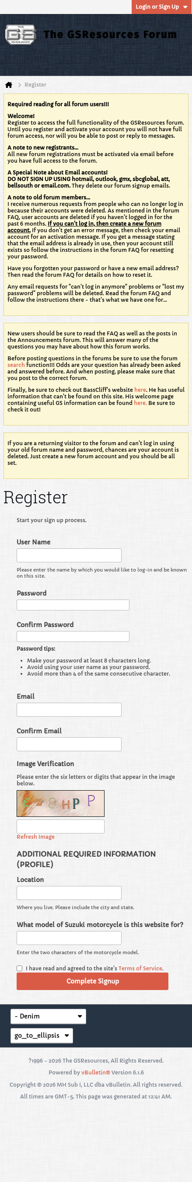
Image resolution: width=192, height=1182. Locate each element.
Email (26, 697)
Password (31, 593)
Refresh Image (36, 836)
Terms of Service (140, 968)
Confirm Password (45, 625)
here (140, 390)
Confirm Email (39, 731)
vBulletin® (95, 1072)
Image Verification (45, 764)
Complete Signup (92, 981)
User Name (33, 542)
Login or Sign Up (162, 6)
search (16, 365)
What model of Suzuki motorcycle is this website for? (100, 925)
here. (140, 403)
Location (30, 880)
